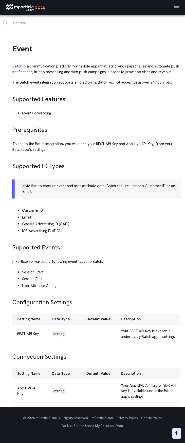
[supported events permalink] (10, 246)
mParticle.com (103, 418)
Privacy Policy (127, 418)
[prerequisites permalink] (10, 128)
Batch (17, 66)
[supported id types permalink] (10, 165)
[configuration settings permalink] (10, 301)
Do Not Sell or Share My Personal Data (92, 425)
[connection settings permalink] (10, 355)
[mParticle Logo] (25, 7)
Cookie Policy (151, 418)
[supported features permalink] (10, 98)
